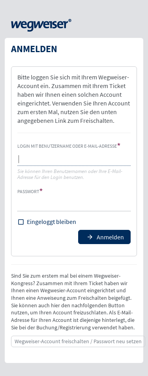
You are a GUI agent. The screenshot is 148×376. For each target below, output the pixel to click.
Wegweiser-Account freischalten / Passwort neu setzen (78, 341)
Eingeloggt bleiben (51, 222)
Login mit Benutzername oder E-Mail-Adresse (67, 146)
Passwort (28, 191)
